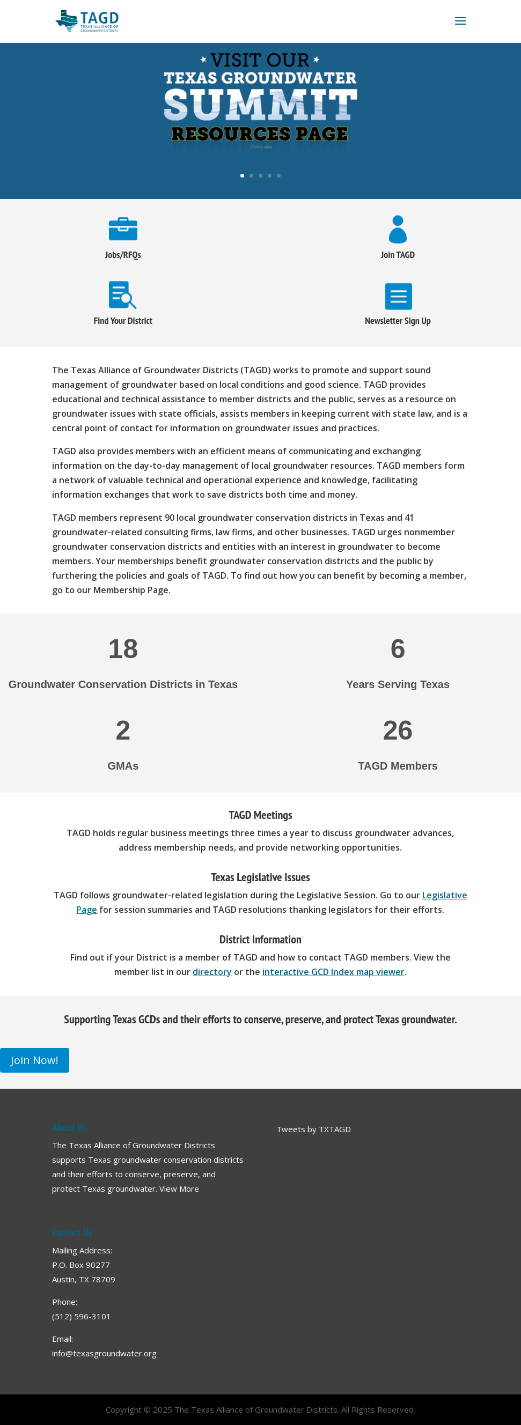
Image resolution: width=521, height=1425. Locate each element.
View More (179, 1188)
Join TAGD (398, 254)
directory (212, 972)
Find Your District (123, 320)
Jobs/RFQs (123, 254)
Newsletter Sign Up (398, 320)
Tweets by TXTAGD (313, 1129)
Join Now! (34, 1060)
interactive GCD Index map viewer (333, 972)
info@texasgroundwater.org (104, 1353)
